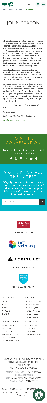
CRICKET (6, 302)
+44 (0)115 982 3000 (32, 372)
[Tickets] (37, 4)
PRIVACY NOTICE (9, 325)
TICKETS (5, 314)
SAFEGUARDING (9, 338)
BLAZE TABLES (31, 314)
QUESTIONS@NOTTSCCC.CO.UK (26, 378)
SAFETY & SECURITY (10, 341)
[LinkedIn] (26, 158)
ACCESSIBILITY (8, 328)
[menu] (26, 4)
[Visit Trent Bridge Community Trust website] (23, 279)
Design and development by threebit (31, 395)
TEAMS (5, 308)
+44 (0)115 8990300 (30, 381)
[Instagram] (21, 158)
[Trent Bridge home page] (23, 350)
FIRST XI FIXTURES (33, 302)
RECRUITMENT (31, 328)
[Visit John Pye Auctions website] (23, 224)
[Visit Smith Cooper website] (23, 244)
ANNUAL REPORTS (10, 334)
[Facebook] (11, 158)
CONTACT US (31, 325)
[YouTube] (31, 158)
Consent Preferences (21, 392)
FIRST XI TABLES (32, 305)
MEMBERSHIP (7, 311)
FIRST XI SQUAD (32, 308)
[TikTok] (36, 158)
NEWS (4, 305)
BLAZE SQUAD (31, 317)
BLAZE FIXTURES (32, 311)
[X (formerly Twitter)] (16, 158)
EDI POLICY (7, 331)
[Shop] (43, 4)
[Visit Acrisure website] (23, 259)
